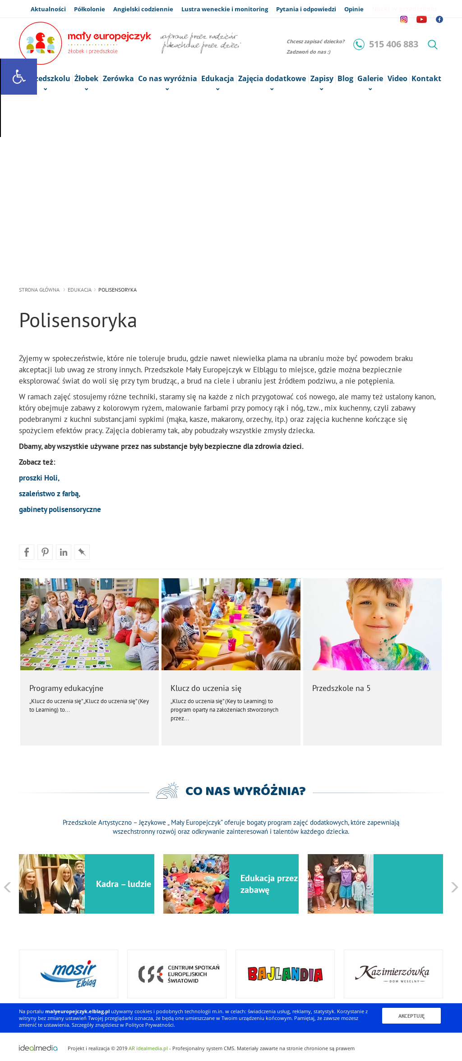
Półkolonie (89, 9)
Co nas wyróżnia (167, 79)
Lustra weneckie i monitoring (224, 9)
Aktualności (48, 9)
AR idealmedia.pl (148, 1048)
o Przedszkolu (45, 79)
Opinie (354, 9)
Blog (345, 78)
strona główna (39, 289)
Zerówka (118, 78)
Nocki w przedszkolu (404, 9)
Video (397, 78)
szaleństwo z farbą (49, 493)
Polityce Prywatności (149, 1024)
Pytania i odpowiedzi (306, 9)
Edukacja (80, 289)
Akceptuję (411, 1015)
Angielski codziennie (143, 9)
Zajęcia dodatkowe (272, 79)
